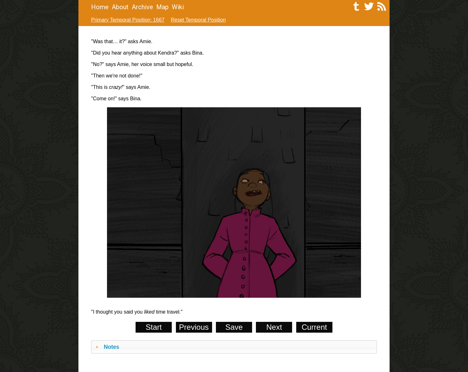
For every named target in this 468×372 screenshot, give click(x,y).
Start (154, 327)
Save (234, 327)
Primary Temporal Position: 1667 (127, 20)
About (120, 7)
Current (314, 327)
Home (100, 7)
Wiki (178, 7)
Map (162, 7)
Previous (194, 327)
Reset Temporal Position (198, 20)
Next (274, 327)
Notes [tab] (106, 347)
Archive (142, 7)
